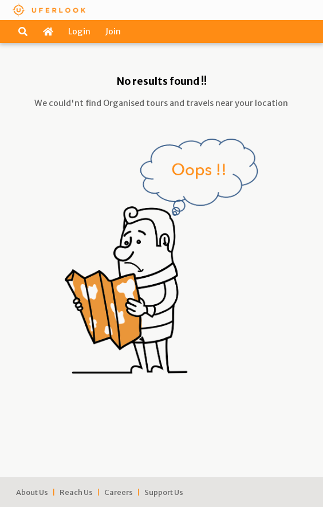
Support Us (163, 492)
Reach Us (76, 492)
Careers (118, 492)
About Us (32, 492)
